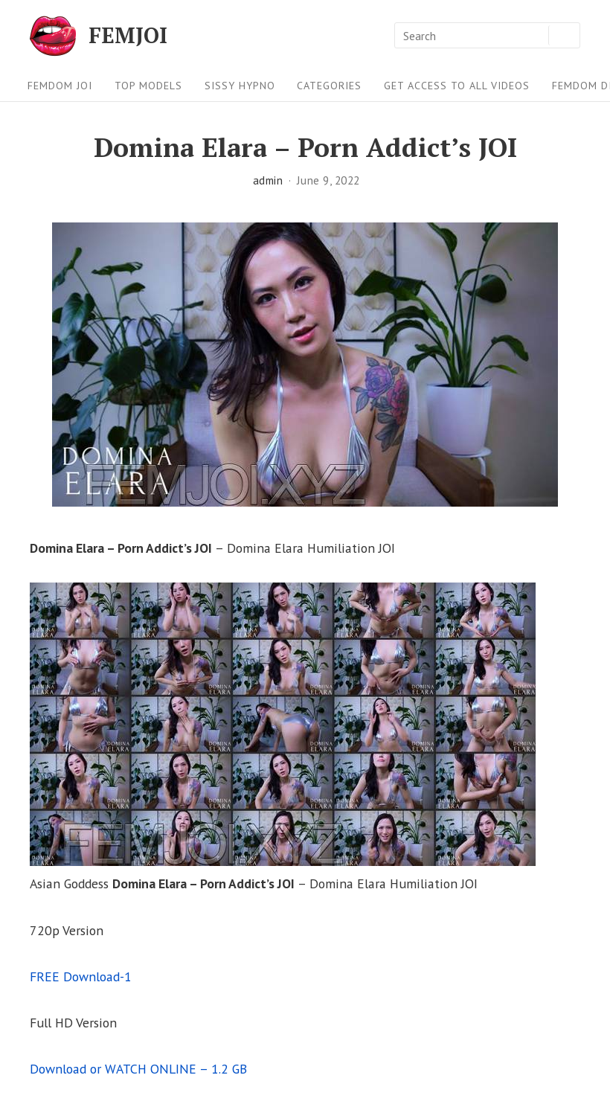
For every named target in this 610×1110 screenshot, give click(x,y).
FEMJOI (128, 35)
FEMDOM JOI (60, 85)
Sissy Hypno (240, 85)
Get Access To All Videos (457, 85)
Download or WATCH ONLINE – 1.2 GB (138, 1068)
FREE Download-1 (81, 976)
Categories (329, 85)
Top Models (148, 85)
